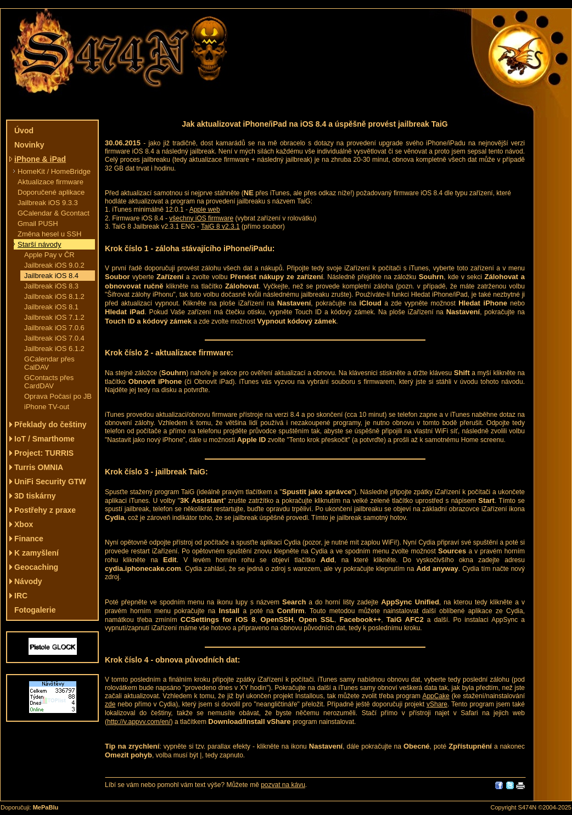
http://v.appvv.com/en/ (139, 722)
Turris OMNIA (38, 467)
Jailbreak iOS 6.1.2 (54, 348)
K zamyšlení (36, 552)
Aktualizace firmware (50, 182)
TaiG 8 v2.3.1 (220, 226)
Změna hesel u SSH (49, 234)
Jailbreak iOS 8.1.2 (54, 296)
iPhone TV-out (46, 407)
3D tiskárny (34, 495)
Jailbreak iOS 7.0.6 (54, 328)
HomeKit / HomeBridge (54, 171)
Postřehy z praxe (45, 510)
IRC (20, 595)
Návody (28, 581)
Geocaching (36, 567)
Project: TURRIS (44, 453)
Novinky (29, 144)
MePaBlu (45, 807)
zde (110, 704)
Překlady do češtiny (50, 424)
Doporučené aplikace (51, 192)
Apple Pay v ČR (49, 255)
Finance (28, 538)
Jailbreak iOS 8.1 (51, 307)
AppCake (435, 696)
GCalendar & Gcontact (53, 213)
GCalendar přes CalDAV (49, 363)
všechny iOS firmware (201, 218)
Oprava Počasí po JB (58, 396)
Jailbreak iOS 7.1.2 (54, 317)
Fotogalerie (34, 609)
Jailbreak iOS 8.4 (51, 275)
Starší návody (39, 244)
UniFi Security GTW (50, 481)
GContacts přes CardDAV (49, 381)
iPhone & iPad (40, 159)
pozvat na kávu (283, 785)
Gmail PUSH (38, 223)
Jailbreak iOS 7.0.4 (54, 338)
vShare (437, 704)
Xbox (23, 524)
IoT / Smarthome (44, 438)
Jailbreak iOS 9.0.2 (54, 265)
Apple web (204, 209)
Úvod (23, 130)
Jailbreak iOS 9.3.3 (48, 203)
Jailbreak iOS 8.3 (51, 286)
